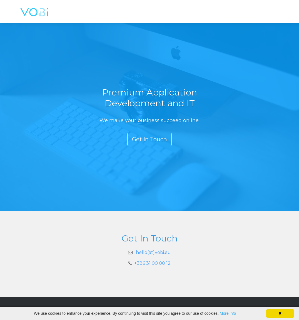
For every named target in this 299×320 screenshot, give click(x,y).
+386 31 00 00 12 (152, 263)
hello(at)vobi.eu (153, 252)
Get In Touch (149, 139)
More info (228, 313)
